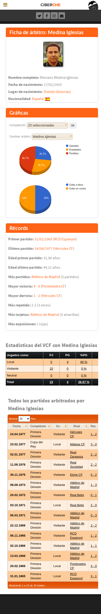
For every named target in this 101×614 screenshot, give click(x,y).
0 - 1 (94, 495)
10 (51, 368)
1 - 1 (94, 545)
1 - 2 (37, 296)
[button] (73, 125)
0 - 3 (94, 515)
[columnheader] (18, 426)
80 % (83, 362)
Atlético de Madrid (45, 277)
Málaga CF (77, 444)
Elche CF (76, 474)
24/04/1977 (44, 248)
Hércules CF (63, 248)
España (38, 99)
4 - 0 (37, 286)
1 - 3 (94, 485)
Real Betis (77, 495)
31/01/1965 (43, 239)
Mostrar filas (22, 418)
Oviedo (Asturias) (57, 92)
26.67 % (83, 382)
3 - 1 (94, 576)
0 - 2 (94, 474)
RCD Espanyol (65, 239)
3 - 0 (94, 444)
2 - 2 (94, 454)
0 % (83, 368)
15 (51, 382)
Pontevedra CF (53, 286)
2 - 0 (94, 505)
